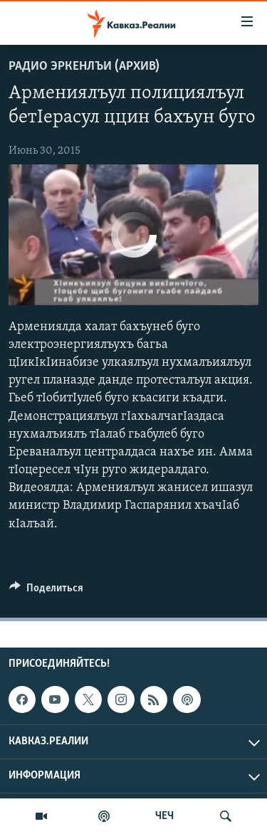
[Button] (46, 591)
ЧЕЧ (164, 816)
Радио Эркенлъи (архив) (84, 66)
